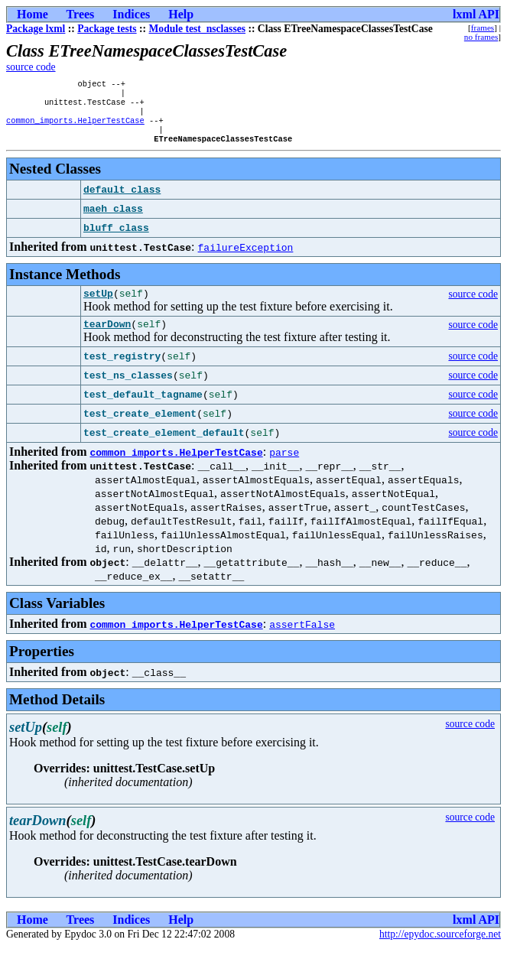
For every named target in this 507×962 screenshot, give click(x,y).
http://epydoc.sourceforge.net (440, 949)
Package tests (106, 28)
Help (180, 14)
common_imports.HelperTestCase (75, 127)
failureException (246, 258)
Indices (131, 14)
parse (284, 467)
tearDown (107, 339)
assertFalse (302, 639)
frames (482, 27)
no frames (481, 36)
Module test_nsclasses (197, 28)
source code (31, 67)
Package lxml (35, 28)
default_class (122, 200)
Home (32, 14)
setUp (98, 306)
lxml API (476, 14)
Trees (81, 14)
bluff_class (116, 238)
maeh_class (113, 219)
